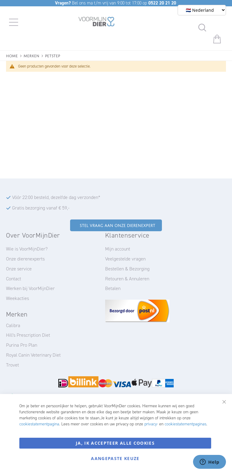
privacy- (151, 424)
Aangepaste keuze (115, 458)
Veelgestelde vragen (125, 259)
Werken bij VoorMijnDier (30, 288)
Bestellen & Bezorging (127, 269)
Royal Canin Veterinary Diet (33, 355)
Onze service (19, 269)
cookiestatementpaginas (185, 424)
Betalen (113, 288)
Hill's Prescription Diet (28, 335)
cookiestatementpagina (39, 424)
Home (12, 55)
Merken (31, 55)
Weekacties (17, 298)
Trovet (12, 365)
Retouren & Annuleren (127, 279)
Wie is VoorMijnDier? (27, 249)
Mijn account (117, 249)
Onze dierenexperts (25, 259)
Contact (13, 279)
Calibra (13, 325)
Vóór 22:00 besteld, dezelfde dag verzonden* (56, 197)
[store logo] (96, 22)
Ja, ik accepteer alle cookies (115, 443)
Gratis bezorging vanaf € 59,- (40, 208)
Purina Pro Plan (21, 345)
